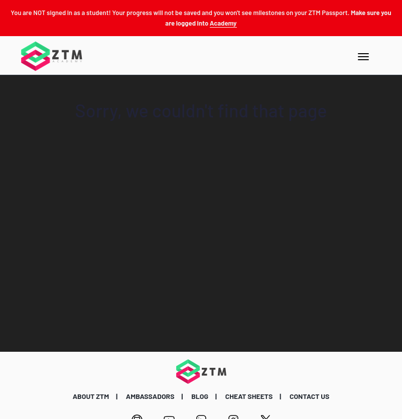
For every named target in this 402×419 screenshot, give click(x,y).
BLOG (199, 396)
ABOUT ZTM (91, 396)
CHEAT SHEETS (249, 396)
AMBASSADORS (150, 396)
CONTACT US (309, 396)
